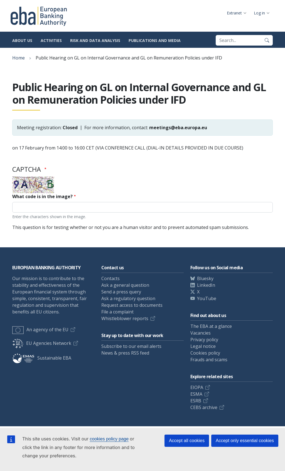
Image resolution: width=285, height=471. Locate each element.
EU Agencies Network (41, 343)
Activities (51, 40)
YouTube (206, 298)
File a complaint (117, 312)
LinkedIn (206, 285)
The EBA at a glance (211, 326)
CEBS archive (203, 407)
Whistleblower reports (124, 318)
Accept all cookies (187, 440)
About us (22, 40)
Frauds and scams (208, 360)
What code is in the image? (42, 196)
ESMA (196, 394)
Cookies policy (205, 353)
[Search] (267, 40)
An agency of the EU (40, 330)
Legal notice (203, 346)
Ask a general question (125, 285)
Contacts (110, 278)
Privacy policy (204, 340)
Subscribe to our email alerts (131, 346)
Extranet (234, 13)
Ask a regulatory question (128, 298)
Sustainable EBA (41, 358)
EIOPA (196, 387)
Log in (259, 13)
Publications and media (155, 40)
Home (18, 58)
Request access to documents (132, 305)
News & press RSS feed (125, 353)
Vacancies (200, 333)
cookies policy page (109, 439)
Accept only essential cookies (245, 440)
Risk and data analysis (95, 40)
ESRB (195, 401)
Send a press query (121, 292)
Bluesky (205, 278)
